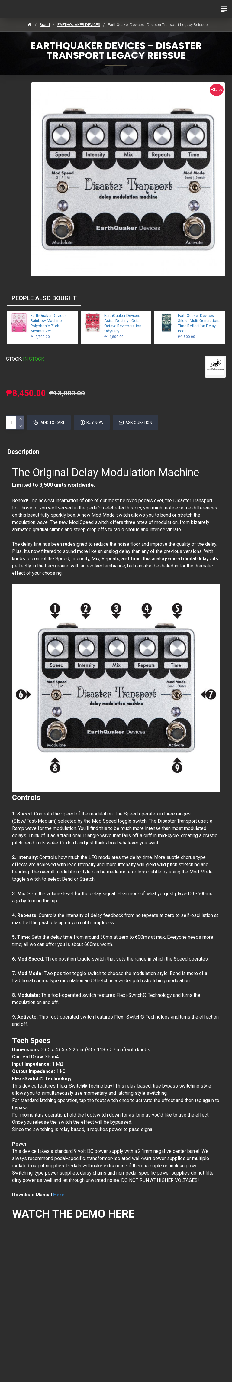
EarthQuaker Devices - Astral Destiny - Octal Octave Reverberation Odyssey (123, 323)
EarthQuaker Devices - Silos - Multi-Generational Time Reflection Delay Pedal (199, 323)
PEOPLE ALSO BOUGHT (44, 298)
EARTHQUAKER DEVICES (78, 24)
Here (59, 1195)
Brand (45, 24)
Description (23, 451)
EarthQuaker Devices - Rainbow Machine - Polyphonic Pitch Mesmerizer (50, 323)
